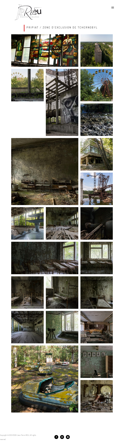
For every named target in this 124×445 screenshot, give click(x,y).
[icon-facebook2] (57, 437)
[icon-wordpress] (62, 437)
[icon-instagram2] (68, 437)
